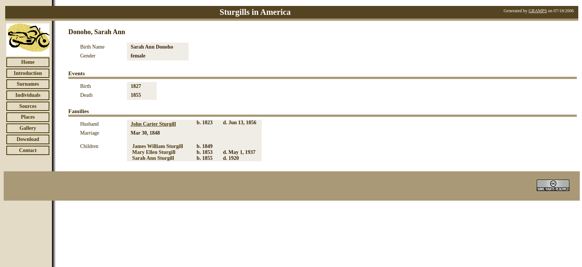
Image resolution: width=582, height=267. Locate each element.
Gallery (27, 128)
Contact (27, 150)
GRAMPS (538, 10)
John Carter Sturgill (153, 124)
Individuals (27, 95)
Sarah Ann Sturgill (153, 158)
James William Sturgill (157, 146)
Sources (27, 106)
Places (28, 117)
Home (28, 62)
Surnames (28, 84)
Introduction (28, 73)
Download (28, 139)
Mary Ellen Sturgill (154, 152)
